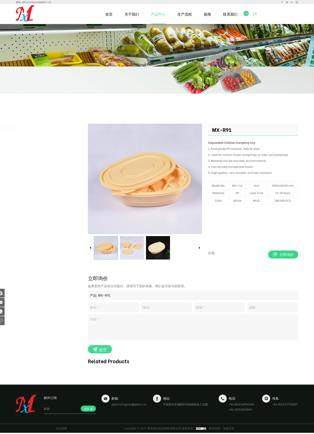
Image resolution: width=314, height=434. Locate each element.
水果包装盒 (33, 172)
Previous (90, 247)
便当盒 (28, 138)
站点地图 (61, 429)
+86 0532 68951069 (241, 405)
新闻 (209, 14)
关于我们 (134, 14)
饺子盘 (28, 145)
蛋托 (27, 192)
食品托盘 (31, 202)
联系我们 (232, 14)
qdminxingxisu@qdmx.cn (36, 2)
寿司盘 (28, 160)
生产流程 (187, 14)
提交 (103, 383)
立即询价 (286, 254)
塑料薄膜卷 (33, 222)
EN (257, 14)
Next (199, 247)
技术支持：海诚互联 (223, 429)
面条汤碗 (29, 153)
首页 (111, 14)
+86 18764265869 (240, 410)
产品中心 (160, 14)
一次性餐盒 (33, 128)
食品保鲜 (31, 182)
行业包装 (31, 212)
